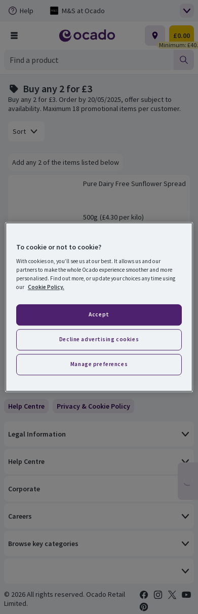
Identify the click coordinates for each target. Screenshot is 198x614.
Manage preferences (99, 364)
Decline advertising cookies (99, 339)
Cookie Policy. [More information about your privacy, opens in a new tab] (46, 287)
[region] (99, 307)
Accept (99, 314)
